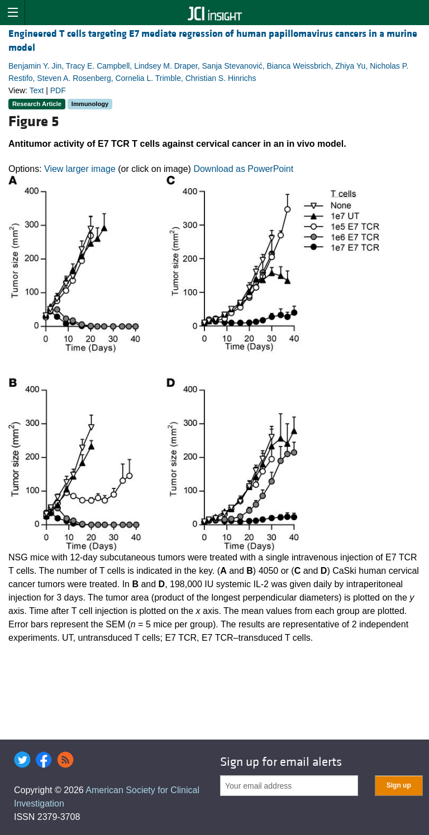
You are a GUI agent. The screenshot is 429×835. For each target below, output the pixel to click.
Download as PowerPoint (243, 169)
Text (37, 90)
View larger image (80, 169)
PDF (58, 90)
